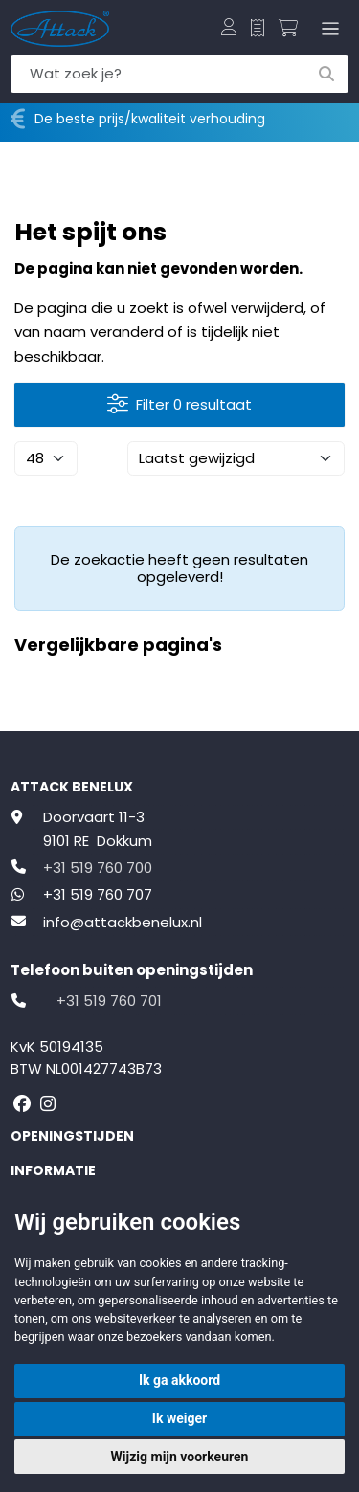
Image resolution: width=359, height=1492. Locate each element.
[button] (228, 28)
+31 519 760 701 (109, 1001)
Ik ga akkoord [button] (179, 1380)
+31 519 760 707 (97, 894)
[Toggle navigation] (326, 29)
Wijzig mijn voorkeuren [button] (180, 1456)
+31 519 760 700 (97, 867)
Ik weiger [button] (179, 1418)
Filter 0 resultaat (179, 404)
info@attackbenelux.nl (122, 922)
